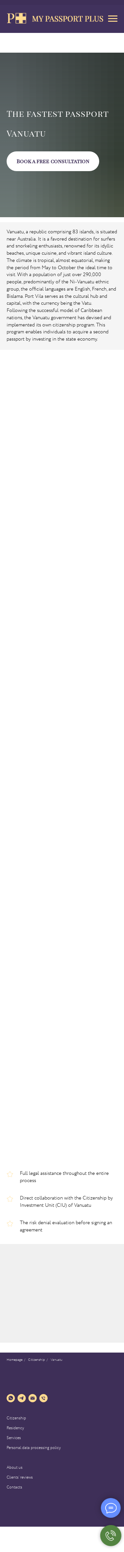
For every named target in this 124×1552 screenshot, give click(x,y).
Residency (15, 1428)
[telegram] (22, 1398)
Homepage (14, 1360)
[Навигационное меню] (112, 18)
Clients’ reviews (20, 1477)
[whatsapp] (11, 1398)
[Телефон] (43, 1398)
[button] (53, 161)
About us (14, 1467)
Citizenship (16, 1418)
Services (14, 1438)
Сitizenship (36, 1360)
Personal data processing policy (34, 1448)
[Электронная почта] (32, 1398)
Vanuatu (56, 1360)
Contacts (14, 1487)
